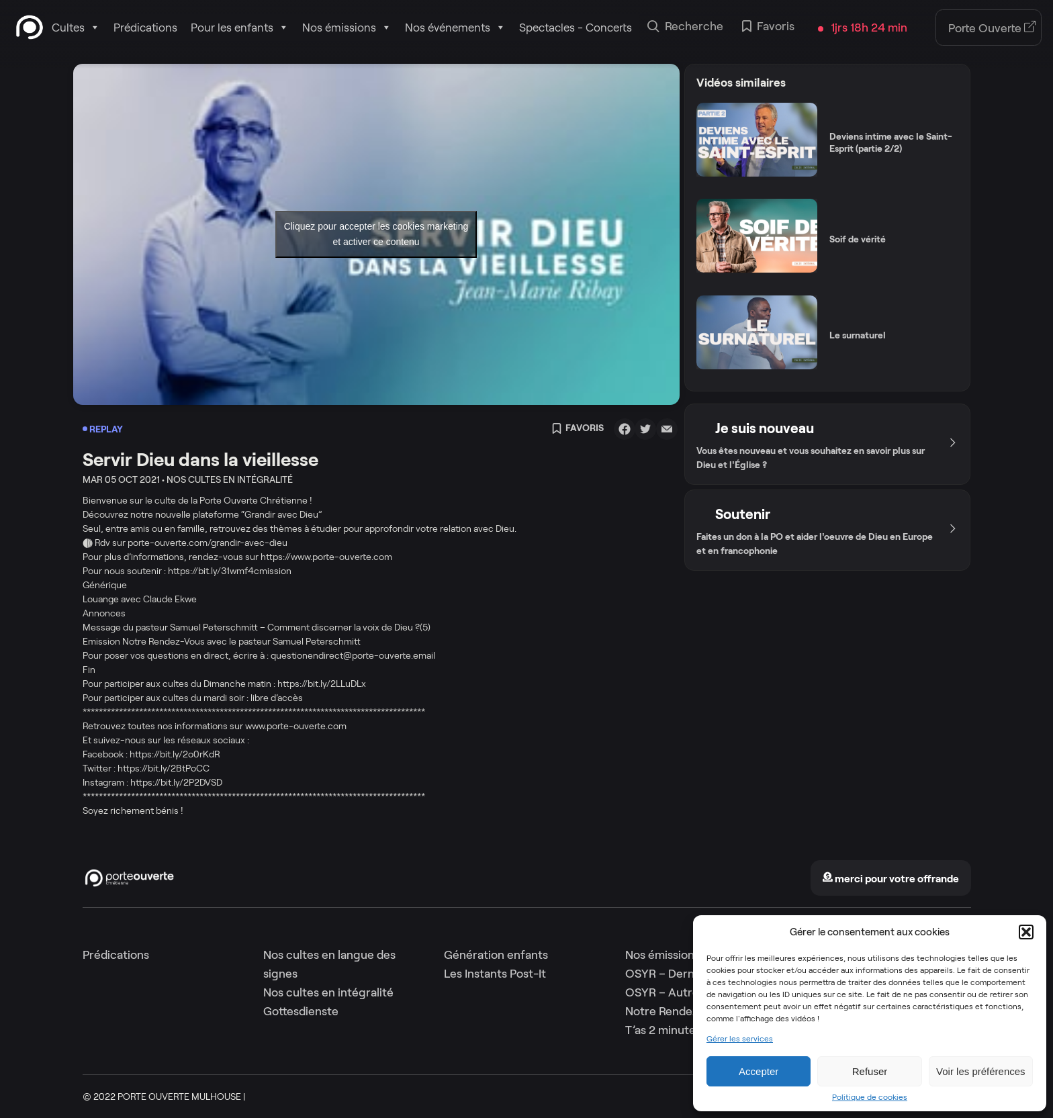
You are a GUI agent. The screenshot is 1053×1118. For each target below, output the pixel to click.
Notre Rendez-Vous (677, 1011)
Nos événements (455, 27)
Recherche (685, 27)
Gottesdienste (300, 1011)
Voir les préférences (980, 1071)
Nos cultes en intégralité (328, 992)
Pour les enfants (240, 27)
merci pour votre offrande (890, 878)
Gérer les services (739, 1039)
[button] (1026, 932)
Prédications (145, 27)
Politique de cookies (869, 1097)
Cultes (76, 27)
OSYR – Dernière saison (688, 973)
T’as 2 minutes (663, 1030)
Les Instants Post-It (495, 973)
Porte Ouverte (992, 28)
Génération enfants (496, 955)
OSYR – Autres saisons (685, 992)
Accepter (758, 1071)
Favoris (768, 27)
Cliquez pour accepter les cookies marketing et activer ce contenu (376, 234)
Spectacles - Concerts (575, 27)
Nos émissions (347, 27)
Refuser (870, 1071)
